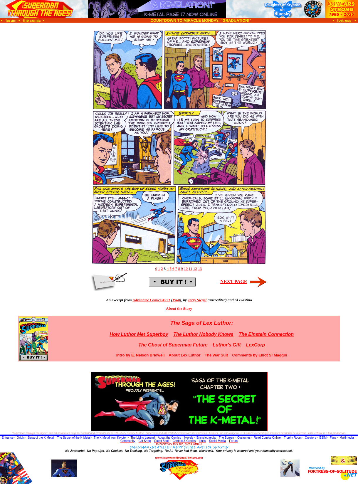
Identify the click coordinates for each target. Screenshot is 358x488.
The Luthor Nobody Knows (203, 334)
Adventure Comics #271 (151, 300)
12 (195, 268)
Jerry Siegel (197, 300)
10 (186, 268)
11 (190, 268)
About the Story (179, 308)
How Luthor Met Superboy (139, 334)
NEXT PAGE (233, 281)
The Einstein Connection (266, 334)
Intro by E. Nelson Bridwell (140, 355)
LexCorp (255, 344)
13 (200, 268)
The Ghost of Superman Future (173, 344)
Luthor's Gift (227, 344)
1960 (176, 300)
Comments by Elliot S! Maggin (259, 355)
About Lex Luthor (184, 355)
